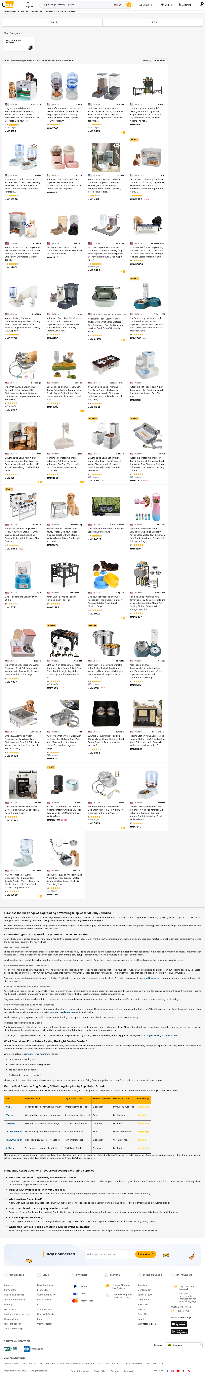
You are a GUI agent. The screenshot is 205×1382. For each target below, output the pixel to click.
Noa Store (36, 871)
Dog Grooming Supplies (157, 1035)
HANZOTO (119, 454)
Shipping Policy (11, 1319)
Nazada (37, 661)
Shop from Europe (154, 1363)
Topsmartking (75, 525)
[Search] (128, 4)
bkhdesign (36, 383)
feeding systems (30, 1054)
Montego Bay (144, 1290)
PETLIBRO (78, 803)
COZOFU (37, 243)
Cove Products (117, 525)
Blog (39, 1319)
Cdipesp (120, 593)
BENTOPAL (77, 871)
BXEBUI (79, 175)
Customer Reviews (47, 1294)
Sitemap (8, 1304)
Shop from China (113, 1363)
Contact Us (10, 1290)
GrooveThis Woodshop (158, 243)
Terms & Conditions (80, 1371)
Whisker (10, 1115)
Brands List (43, 1290)
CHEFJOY (37, 803)
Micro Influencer (12, 1323)
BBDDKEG (36, 314)
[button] (147, 5)
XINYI (163, 175)
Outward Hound (14, 1131)
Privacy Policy (100, 1371)
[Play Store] (179, 1332)
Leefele (79, 314)
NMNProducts (76, 593)
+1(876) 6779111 (182, 1311)
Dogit (38, 593)
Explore (29, 5)
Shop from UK (28, 1363)
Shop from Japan (47, 1363)
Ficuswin (161, 454)
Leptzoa (78, 104)
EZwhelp (120, 732)
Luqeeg (79, 454)
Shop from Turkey (134, 1363)
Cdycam (78, 383)
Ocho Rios (143, 1314)
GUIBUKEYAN (159, 593)
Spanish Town (145, 1294)
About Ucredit (44, 1309)
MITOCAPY (160, 525)
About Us (9, 1285)
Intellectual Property (14, 1299)
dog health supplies (149, 978)
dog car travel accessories (64, 1012)
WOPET (9, 1106)
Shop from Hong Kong (70, 1363)
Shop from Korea (93, 1363)
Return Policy (44, 1299)
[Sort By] (52, 22)
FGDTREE (78, 243)
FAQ (39, 1304)
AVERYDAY (36, 525)
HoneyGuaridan (14, 1139)
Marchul (120, 243)
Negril (141, 1319)
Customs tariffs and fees (17, 1314)
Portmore (142, 1304)
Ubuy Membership (13, 1328)
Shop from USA (11, 1363)
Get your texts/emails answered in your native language (188, 1297)
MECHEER (78, 661)
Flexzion (37, 175)
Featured (159, 60)
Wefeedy (120, 104)
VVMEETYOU (159, 314)
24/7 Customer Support (187, 1287)
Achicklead (35, 732)
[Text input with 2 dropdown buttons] (76, 5)
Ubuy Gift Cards (45, 1314)
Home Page (9, 11)
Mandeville (143, 1299)
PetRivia (120, 175)
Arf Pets (10, 1148)
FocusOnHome (158, 732)
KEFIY (121, 803)
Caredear (36, 454)
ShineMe (120, 661)
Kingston (142, 1285)
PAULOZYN (36, 104)
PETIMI (79, 732)
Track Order (10, 1309)
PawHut (161, 104)
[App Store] (179, 1324)
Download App (45, 1285)
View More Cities (147, 1323)
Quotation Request (14, 1294)
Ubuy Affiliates (44, 1323)
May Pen (142, 1309)
